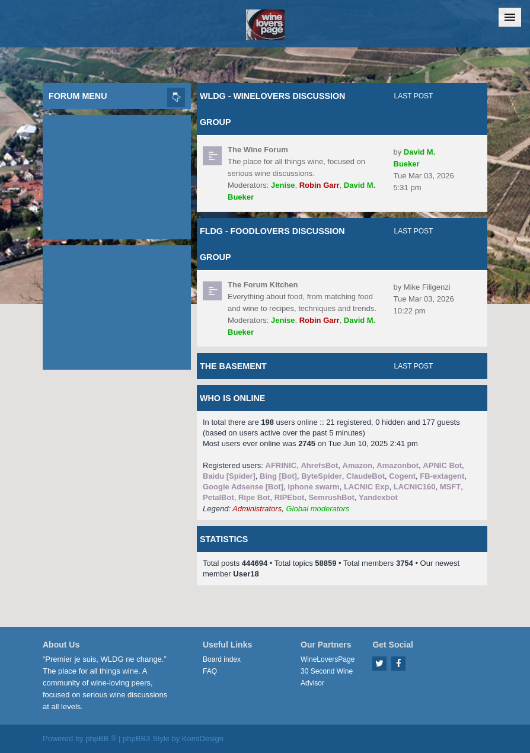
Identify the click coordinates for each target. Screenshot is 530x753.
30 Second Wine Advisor (327, 677)
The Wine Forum (258, 149)
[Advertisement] (117, 174)
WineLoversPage (328, 659)
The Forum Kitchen (263, 284)
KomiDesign (203, 738)
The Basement (233, 366)
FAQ (210, 671)
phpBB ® (100, 738)
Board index (222, 659)
